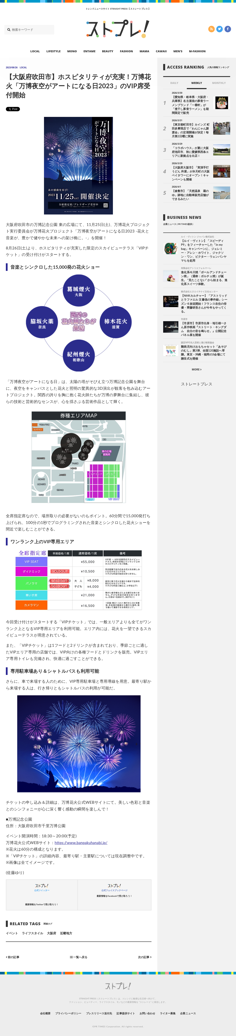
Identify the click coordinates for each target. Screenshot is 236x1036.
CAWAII (161, 51)
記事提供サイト (127, 1013)
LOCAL (35, 51)
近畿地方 (66, 933)
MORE (197, 367)
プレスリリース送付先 (96, 1013)
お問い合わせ (152, 1013)
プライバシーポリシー (60, 1013)
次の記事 (144, 957)
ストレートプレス (196, 381)
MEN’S (177, 51)
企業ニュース (199, 1013)
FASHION (126, 51)
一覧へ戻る (78, 957)
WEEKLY (196, 83)
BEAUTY (107, 51)
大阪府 (51, 933)
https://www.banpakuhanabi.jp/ (83, 842)
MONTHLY (219, 83)
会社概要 (33, 1013)
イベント (12, 933)
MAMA (144, 51)
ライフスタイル (32, 933)
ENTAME (89, 51)
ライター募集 (176, 1013)
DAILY (174, 83)
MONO (72, 51)
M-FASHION (197, 51)
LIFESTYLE (53, 51)
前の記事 (13, 957)
